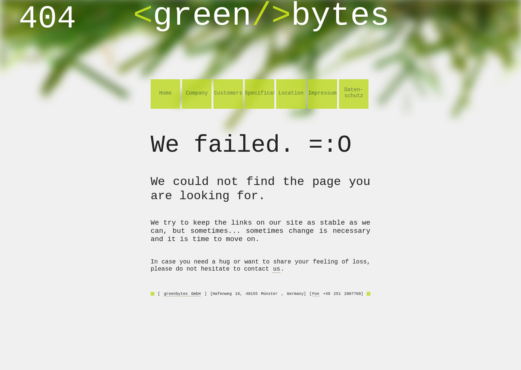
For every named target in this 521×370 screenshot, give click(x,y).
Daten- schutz (353, 93)
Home (165, 93)
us (276, 269)
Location (290, 93)
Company (197, 93)
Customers (228, 93)
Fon (315, 294)
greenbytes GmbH (182, 294)
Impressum (322, 93)
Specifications (259, 93)
